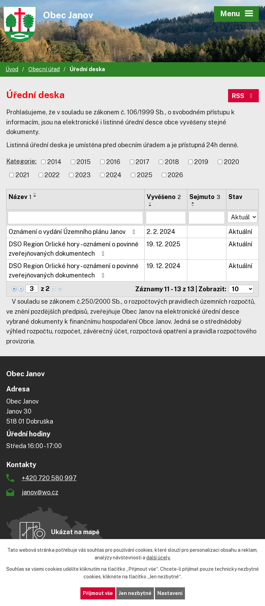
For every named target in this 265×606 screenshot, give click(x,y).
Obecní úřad (44, 69)
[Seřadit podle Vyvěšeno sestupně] (150, 205)
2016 (113, 161)
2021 (22, 175)
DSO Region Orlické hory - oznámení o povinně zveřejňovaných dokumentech (73, 248)
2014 (54, 161)
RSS (243, 96)
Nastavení (170, 593)
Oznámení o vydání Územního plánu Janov (73, 231)
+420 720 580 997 (49, 478)
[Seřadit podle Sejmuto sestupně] (193, 205)
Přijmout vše (98, 593)
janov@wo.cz (40, 492)
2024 (113, 175)
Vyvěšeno (164, 196)
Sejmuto (204, 196)
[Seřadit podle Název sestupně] (35, 196)
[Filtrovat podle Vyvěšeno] (166, 217)
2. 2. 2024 (161, 231)
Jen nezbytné (135, 593)
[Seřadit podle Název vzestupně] (35, 193)
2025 (145, 175)
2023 (83, 175)
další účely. (158, 558)
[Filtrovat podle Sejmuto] (206, 217)
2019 (201, 161)
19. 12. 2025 (163, 244)
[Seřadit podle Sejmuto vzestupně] (193, 202)
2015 (84, 161)
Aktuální (240, 231)
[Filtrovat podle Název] (75, 217)
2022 (52, 175)
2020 (231, 161)
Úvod (12, 69)
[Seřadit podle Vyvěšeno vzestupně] (150, 202)
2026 (175, 175)
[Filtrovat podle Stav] (242, 217)
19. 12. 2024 (163, 265)
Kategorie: (21, 161)
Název (20, 196)
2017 (142, 161)
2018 (172, 161)
